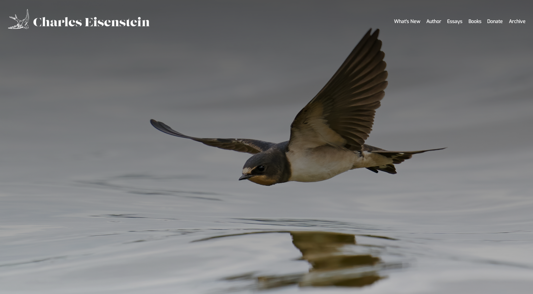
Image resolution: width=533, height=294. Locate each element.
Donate (495, 21)
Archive (517, 21)
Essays (454, 21)
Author (433, 21)
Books (474, 21)
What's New (407, 21)
